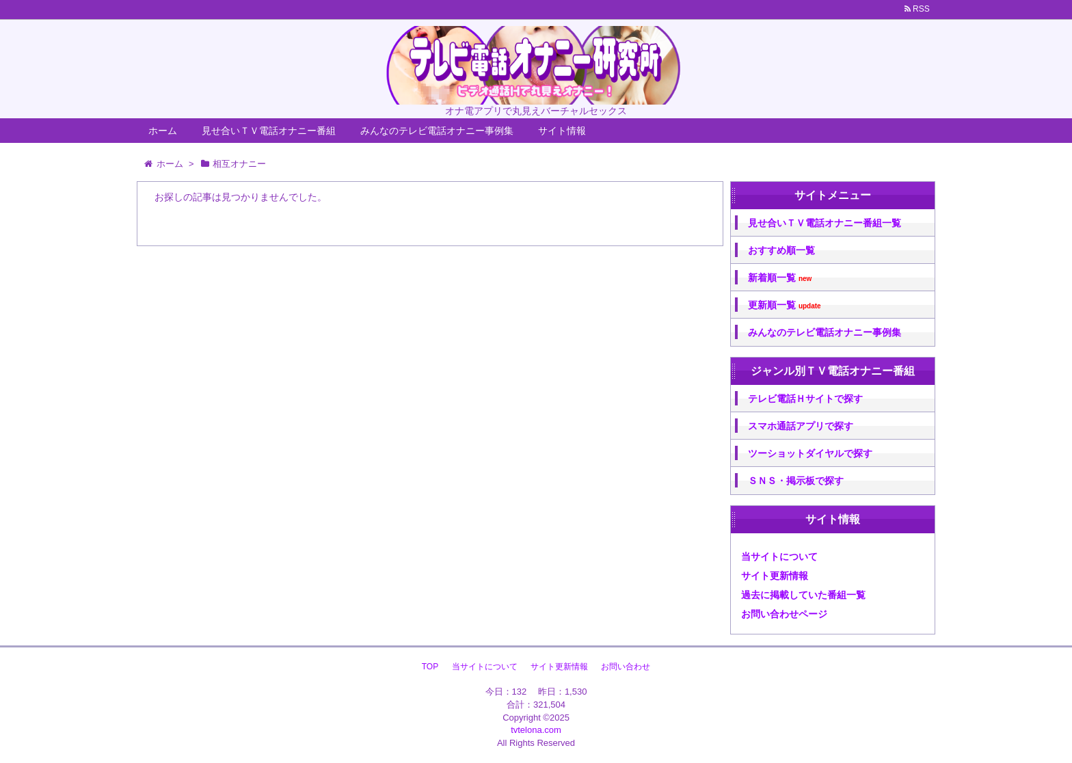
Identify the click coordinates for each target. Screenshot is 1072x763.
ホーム (162, 130)
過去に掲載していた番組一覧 (803, 594)
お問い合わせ (625, 666)
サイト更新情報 (774, 575)
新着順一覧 (780, 278)
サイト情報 (562, 130)
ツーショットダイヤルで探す (810, 453)
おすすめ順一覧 (781, 250)
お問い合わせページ (784, 613)
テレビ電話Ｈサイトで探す (805, 398)
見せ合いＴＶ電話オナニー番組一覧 (824, 223)
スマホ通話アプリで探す (800, 426)
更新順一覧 (784, 305)
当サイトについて (779, 556)
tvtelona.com (536, 730)
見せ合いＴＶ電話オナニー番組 (269, 130)
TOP (430, 666)
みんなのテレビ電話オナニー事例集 (436, 130)
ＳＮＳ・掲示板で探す (796, 480)
